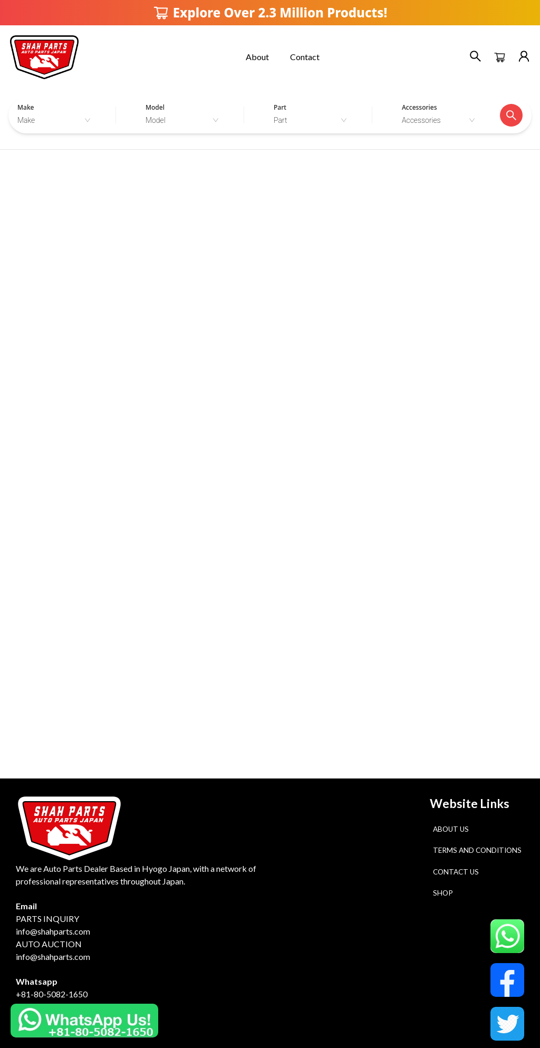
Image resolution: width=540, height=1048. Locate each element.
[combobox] (57, 120)
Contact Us (456, 872)
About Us (451, 829)
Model (155, 107)
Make (25, 107)
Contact (305, 57)
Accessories (419, 107)
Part (280, 107)
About (257, 57)
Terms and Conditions (477, 850)
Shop (443, 893)
